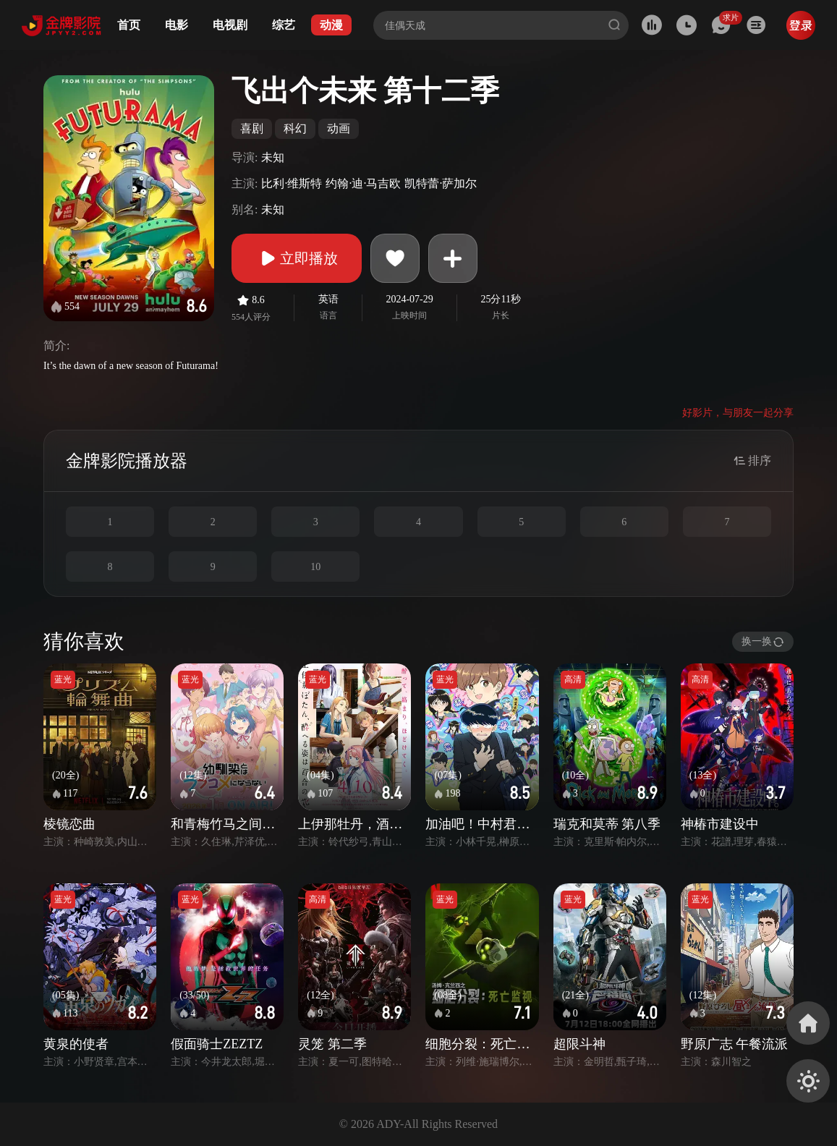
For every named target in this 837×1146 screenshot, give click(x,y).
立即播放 (296, 258)
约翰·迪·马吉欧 (363, 183)
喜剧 (251, 128)
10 (315, 566)
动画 (338, 128)
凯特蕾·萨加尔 (440, 183)
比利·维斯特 (291, 183)
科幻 (295, 128)
